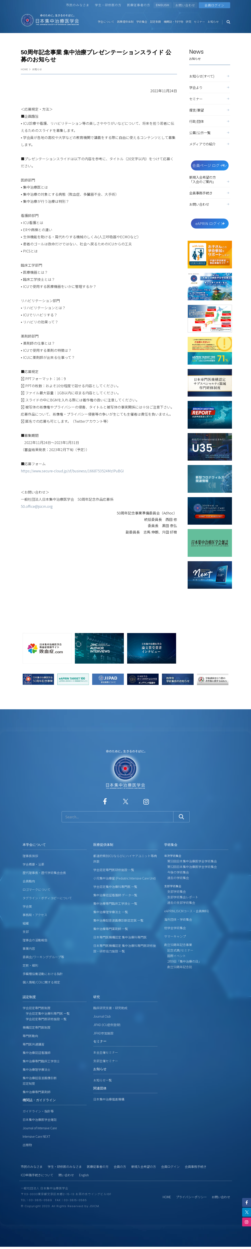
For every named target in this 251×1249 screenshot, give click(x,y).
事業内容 (29, 948)
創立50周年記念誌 (178, 967)
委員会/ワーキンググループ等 (43, 957)
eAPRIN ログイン (210, 223)
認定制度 (155, 22)
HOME (24, 69)
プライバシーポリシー (191, 1197)
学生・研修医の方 (108, 5)
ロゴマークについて (37, 889)
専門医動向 (30, 1036)
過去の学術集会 (176, 878)
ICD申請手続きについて (37, 1175)
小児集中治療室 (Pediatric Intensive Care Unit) (124, 878)
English (84, 1175)
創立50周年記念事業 (178, 944)
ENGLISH (162, 5)
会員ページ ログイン (209, 165)
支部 (26, 931)
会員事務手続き (209, 192)
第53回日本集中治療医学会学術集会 (190, 861)
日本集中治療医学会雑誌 (40, 1119)
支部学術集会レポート (181, 897)
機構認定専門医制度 (37, 1027)
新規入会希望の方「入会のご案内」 (209, 179)
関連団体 (100, 1088)
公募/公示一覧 (209, 132)
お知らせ (213, 22)
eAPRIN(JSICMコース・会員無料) (186, 911)
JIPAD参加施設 (103, 1033)
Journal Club (102, 1016)
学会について (106, 22)
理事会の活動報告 (35, 940)
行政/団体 (209, 121)
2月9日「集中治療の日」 (182, 961)
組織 (26, 923)
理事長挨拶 (30, 856)
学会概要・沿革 (33, 864)
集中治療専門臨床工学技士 (41, 1061)
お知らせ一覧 (102, 1080)
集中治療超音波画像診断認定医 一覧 (118, 920)
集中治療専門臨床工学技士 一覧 (115, 903)
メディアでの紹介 (209, 143)
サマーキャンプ (175, 936)
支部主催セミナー (105, 1061)
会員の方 (120, 1166)
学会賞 (27, 906)
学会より (209, 87)
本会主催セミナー (105, 1052)
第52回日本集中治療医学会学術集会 (190, 866)
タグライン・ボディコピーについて (47, 898)
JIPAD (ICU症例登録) (107, 1024)
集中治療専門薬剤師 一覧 (110, 928)
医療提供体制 (125, 22)
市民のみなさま (77, 5)
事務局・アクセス (35, 915)
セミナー (199, 22)
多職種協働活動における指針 (43, 973)
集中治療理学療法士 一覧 (110, 912)
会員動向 (29, 881)
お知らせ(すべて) (209, 76)
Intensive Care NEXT (36, 1136)
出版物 (27, 1145)
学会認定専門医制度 (37, 1008)
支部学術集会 (175, 891)
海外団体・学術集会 (178, 919)
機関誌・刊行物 (173, 22)
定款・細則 (30, 965)
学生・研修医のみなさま (65, 1166)
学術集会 (141, 22)
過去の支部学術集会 (179, 902)
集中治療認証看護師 (37, 1052)
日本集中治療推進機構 (108, 1099)
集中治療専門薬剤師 (37, 1092)
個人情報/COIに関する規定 (41, 982)
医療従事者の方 (138, 5)
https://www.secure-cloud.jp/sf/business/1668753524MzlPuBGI (72, 470)
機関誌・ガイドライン (39, 1100)
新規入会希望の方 (143, 1166)
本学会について (34, 844)
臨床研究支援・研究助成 (110, 1008)
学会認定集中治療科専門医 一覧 (115, 886)
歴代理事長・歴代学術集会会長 (44, 872)
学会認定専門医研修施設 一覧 (113, 870)
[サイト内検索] (117, 816)
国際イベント (175, 956)
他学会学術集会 (175, 928)
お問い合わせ (185, 5)
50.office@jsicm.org (37, 506)
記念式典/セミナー (178, 950)
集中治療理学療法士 (37, 1069)
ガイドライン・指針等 (38, 1111)
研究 (188, 22)
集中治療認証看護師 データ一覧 (115, 895)
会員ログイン (170, 1166)
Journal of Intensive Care (40, 1128)
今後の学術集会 (176, 872)
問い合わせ (66, 1175)
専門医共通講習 (33, 1044)
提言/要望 (209, 110)
